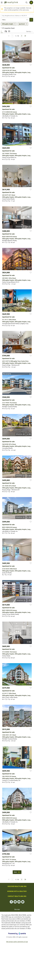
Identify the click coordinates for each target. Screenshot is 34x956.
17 (29, 143)
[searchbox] (16, 16)
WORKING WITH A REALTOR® (17, 891)
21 (29, 559)
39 (29, 351)
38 (29, 268)
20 (29, 849)
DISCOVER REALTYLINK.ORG (17, 886)
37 (29, 60)
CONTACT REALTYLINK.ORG (17, 896)
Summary (9, 31)
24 (29, 475)
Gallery (2, 31)
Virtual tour (20, 60)
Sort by (28, 31)
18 (29, 642)
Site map (17, 909)
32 (29, 185)
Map (5, 31)
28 (29, 309)
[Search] (26, 2)
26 (29, 517)
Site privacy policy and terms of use (17, 942)
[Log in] (31, 2)
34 (29, 226)
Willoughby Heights (7, 24)
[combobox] (17, 15)
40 (29, 725)
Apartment (22, 24)
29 (29, 434)
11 (29, 766)
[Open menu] (1, 2)
